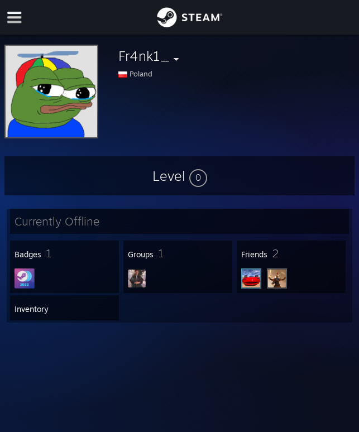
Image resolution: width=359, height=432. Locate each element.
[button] (179, 176)
